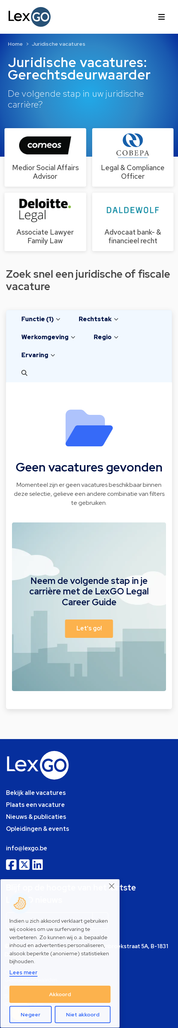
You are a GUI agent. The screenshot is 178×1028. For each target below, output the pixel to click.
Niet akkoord (82, 1014)
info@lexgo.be (26, 848)
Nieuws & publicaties (36, 817)
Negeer (30, 1014)
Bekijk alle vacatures (36, 793)
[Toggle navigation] (161, 16)
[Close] (112, 886)
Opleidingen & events (37, 829)
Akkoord (60, 994)
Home (15, 43)
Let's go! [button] (89, 628)
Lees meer (23, 972)
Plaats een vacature (35, 805)
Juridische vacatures (58, 43)
